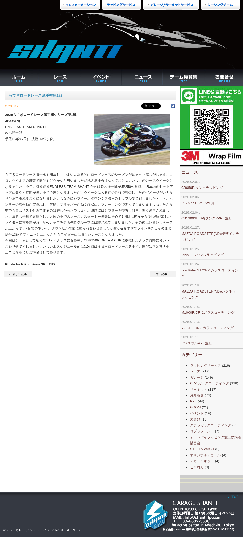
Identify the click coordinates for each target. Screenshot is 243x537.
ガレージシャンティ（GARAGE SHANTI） (48, 530)
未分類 (195, 419)
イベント (197, 413)
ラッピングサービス (205, 365)
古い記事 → (163, 274)
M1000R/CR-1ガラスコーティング (208, 312)
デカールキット (202, 461)
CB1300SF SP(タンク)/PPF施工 (206, 218)
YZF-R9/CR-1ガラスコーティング (207, 328)
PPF (193, 401)
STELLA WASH (202, 449)
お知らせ (197, 395)
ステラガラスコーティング (210, 425)
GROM (195, 407)
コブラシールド (202, 431)
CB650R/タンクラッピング (202, 188)
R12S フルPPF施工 (196, 343)
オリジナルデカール (205, 455)
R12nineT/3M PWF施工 (199, 203)
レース (195, 371)
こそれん (197, 467)
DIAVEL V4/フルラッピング (202, 255)
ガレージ (197, 377)
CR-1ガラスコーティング (209, 383)
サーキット (198, 389)
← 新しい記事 (18, 274)
